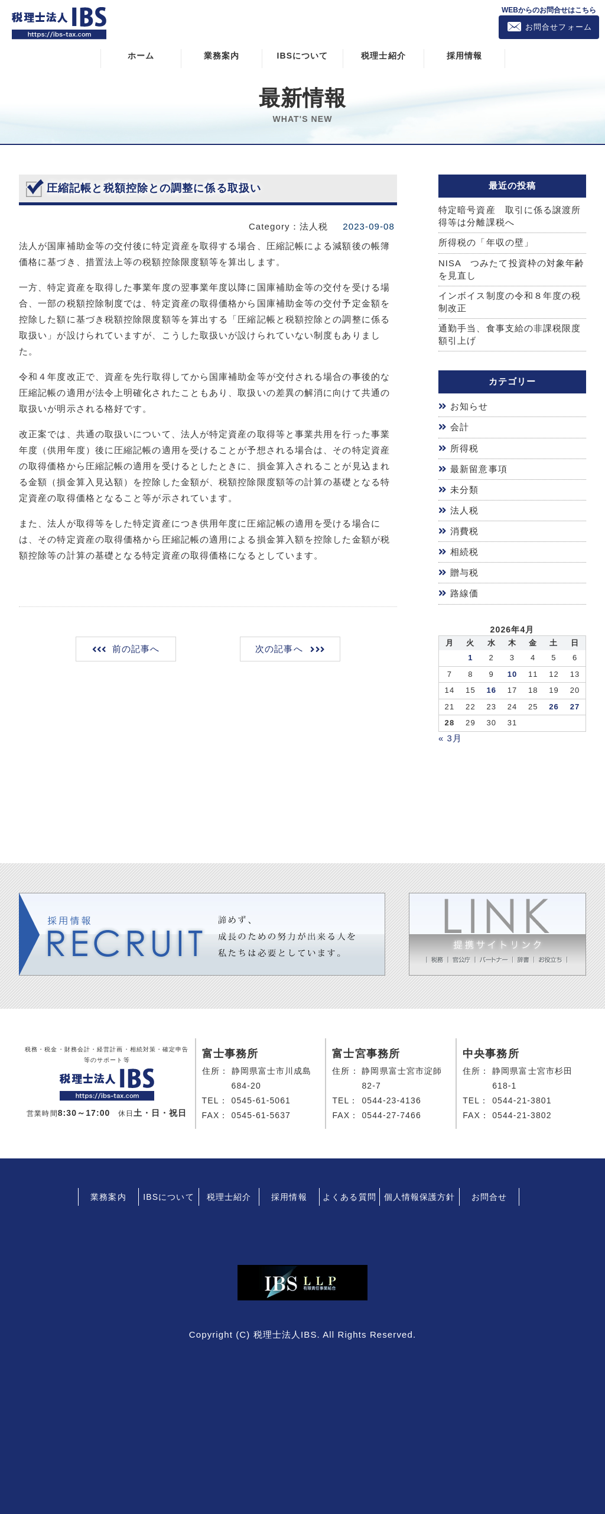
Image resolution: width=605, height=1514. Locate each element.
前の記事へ (137, 649)
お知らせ (469, 407)
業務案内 (221, 55)
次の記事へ (278, 649)
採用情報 (464, 55)
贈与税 (464, 571)
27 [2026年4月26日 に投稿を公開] (575, 703)
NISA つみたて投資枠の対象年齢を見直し (511, 270)
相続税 (464, 550)
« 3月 (450, 735)
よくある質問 (349, 1193)
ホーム (141, 55)
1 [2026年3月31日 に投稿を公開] (470, 654)
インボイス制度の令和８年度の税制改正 (509, 303)
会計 (459, 428)
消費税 (464, 530)
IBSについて (302, 55)
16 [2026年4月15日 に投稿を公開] (491, 687)
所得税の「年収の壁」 (486, 243)
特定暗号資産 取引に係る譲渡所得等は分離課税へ (509, 216)
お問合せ (489, 1193)
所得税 (464, 448)
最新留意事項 (479, 468)
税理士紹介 (383, 55)
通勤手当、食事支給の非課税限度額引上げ (509, 335)
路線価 (464, 591)
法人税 (464, 509)
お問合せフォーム (558, 26)
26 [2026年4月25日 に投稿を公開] (554, 703)
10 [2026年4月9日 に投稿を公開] (513, 671)
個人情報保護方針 (420, 1193)
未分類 (464, 489)
